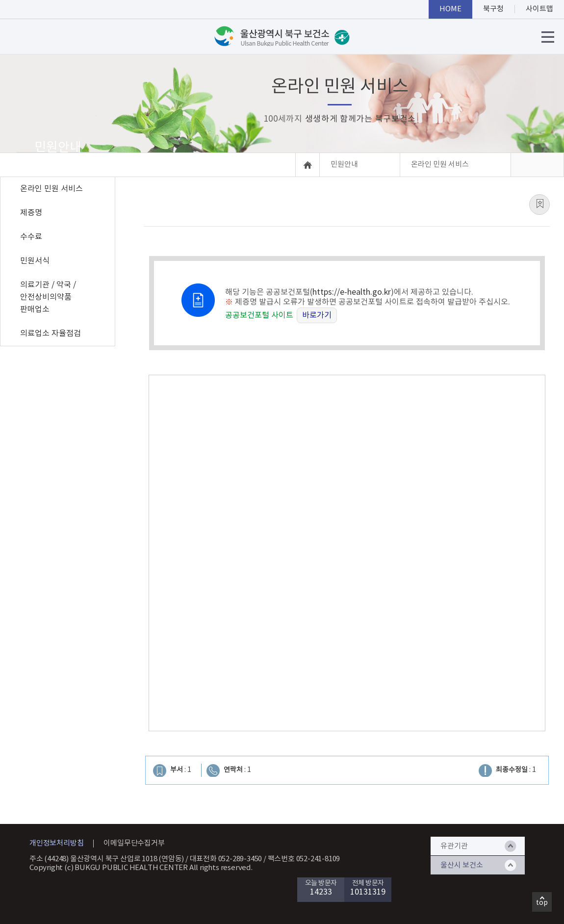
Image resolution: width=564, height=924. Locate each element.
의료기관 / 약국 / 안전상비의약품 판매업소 (48, 297)
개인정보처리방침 (56, 843)
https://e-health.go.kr (351, 292)
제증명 (31, 212)
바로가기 (317, 315)
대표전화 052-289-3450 (226, 859)
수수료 (31, 236)
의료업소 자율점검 (50, 333)
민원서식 (35, 261)
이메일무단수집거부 (133, 843)
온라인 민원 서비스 (51, 188)
